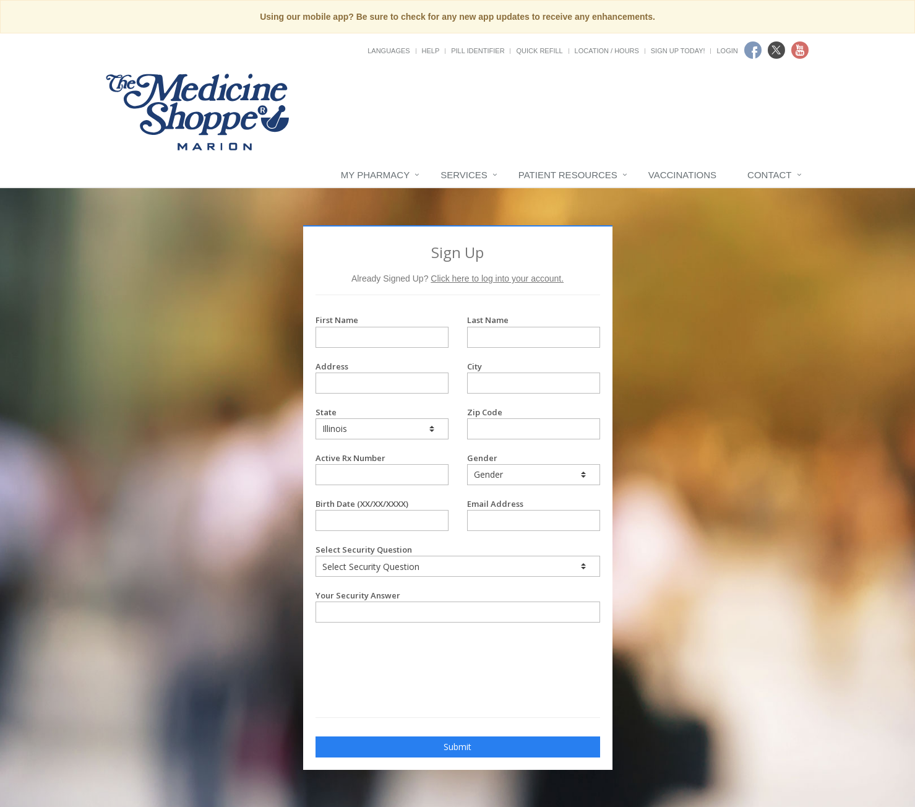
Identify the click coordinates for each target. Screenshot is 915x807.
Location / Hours (607, 50)
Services (464, 175)
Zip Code (533, 423)
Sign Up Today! (678, 50)
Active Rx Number (382, 468)
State (382, 423)
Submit (457, 747)
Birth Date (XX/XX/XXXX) (382, 514)
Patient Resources (567, 175)
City (533, 377)
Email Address (533, 514)
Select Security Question (458, 560)
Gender (533, 468)
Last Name (533, 330)
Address (382, 377)
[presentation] (388, 653)
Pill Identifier (477, 50)
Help (431, 50)
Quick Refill (539, 50)
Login (726, 50)
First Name (382, 330)
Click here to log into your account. (497, 278)
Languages (388, 50)
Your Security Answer (458, 606)
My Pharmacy (375, 175)
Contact (769, 175)
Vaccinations (682, 175)
